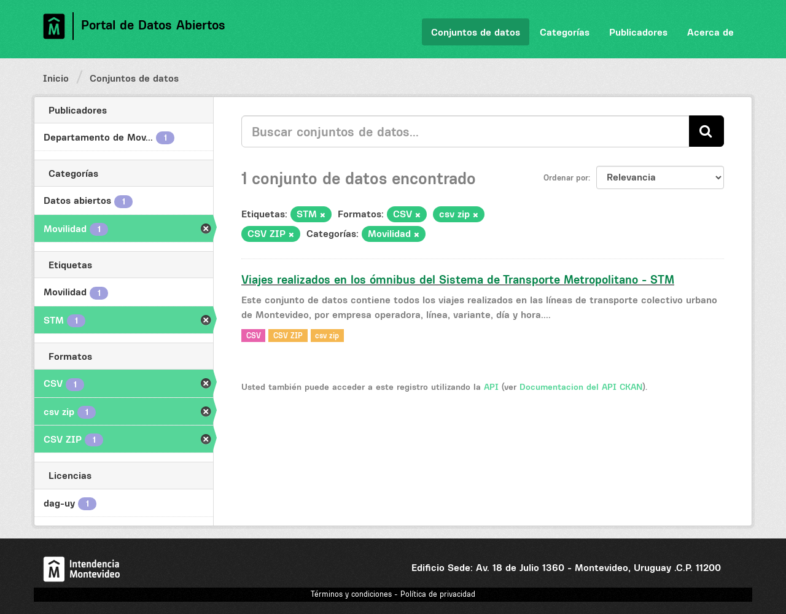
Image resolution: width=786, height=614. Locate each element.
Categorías (565, 32)
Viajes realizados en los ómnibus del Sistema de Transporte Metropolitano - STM (457, 279)
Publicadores (638, 32)
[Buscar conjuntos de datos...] (465, 131)
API (491, 386)
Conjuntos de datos (475, 32)
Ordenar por (565, 177)
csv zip (327, 335)
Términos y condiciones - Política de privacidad (393, 594)
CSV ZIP (288, 335)
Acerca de (710, 32)
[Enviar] (706, 131)
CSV (253, 335)
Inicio (56, 78)
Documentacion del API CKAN (580, 386)
